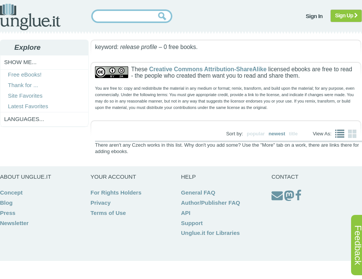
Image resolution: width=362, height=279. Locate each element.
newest (276, 133)
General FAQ (198, 192)
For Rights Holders (115, 192)
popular (256, 133)
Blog (6, 202)
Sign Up (346, 15)
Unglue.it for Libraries (210, 233)
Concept (11, 192)
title (293, 133)
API (185, 213)
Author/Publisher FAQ (210, 202)
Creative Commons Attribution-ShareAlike (207, 69)
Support (192, 223)
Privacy (100, 202)
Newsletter (14, 223)
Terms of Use (108, 213)
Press (7, 213)
